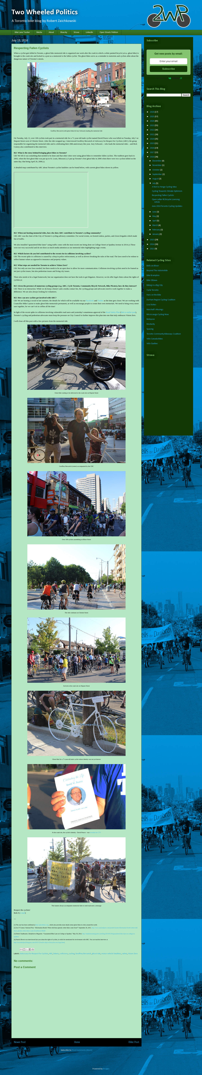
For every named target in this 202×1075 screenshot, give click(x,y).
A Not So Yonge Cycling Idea (164, 187)
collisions (64, 954)
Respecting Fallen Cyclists (163, 195)
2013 (152, 249)
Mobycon (151, 319)
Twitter (100, 300)
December (157, 161)
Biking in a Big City (155, 285)
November (157, 165)
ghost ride (96, 954)
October (156, 170)
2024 (152, 121)
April (154, 221)
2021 (152, 134)
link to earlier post (128, 312)
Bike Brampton (153, 275)
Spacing (150, 329)
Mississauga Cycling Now (158, 314)
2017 (152, 152)
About (51, 32)
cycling (71, 954)
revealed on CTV (95, 832)
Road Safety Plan (113, 312)
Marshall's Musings (155, 309)
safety (124, 954)
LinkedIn (89, 32)
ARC (50, 954)
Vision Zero (133, 954)
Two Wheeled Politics (44, 12)
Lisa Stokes (151, 305)
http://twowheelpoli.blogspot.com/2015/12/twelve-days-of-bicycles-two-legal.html (39, 942)
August (155, 179)
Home (77, 1042)
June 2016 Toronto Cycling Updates (167, 206)
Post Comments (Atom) (82, 1050)
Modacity (151, 324)
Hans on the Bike (154, 295)
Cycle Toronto (153, 290)
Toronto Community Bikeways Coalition (164, 334)
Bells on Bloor (153, 266)
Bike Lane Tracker (22, 32)
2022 (152, 130)
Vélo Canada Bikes (155, 339)
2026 (152, 112)
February (156, 230)
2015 (152, 240)
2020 (152, 139)
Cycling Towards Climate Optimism (167, 191)
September (157, 174)
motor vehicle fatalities (111, 954)
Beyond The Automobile (157, 270)
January (155, 234)
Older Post (133, 1042)
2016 (152, 157)
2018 (152, 148)
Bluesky (63, 32)
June (154, 212)
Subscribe (168, 68)
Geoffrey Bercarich (83, 954)
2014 (152, 244)
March (155, 225)
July (154, 183)
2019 (152, 143)
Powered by (168, 78)
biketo (56, 954)
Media (39, 32)
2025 (152, 116)
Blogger (106, 1069)
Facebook (90, 300)
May (154, 216)
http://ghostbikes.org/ (42, 925)
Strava (76, 32)
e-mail (22, 913)
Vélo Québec (152, 343)
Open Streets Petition (109, 32)
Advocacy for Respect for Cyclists (34, 954)
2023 (152, 125)
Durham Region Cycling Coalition (161, 300)
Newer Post (20, 1042)
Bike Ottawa (152, 280)
